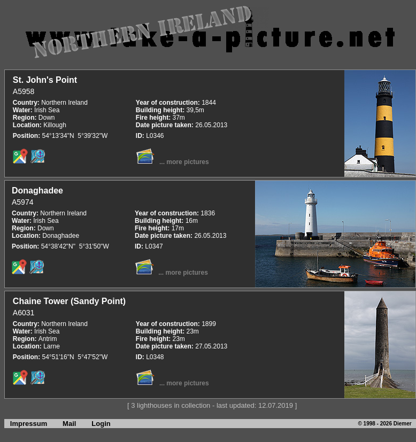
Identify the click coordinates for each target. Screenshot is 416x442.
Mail (69, 424)
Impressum (25, 424)
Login (100, 424)
